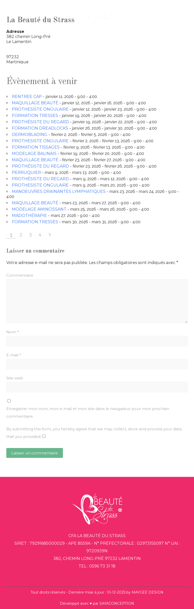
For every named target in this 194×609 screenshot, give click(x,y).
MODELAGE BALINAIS (34, 153)
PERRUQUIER (26, 172)
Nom (12, 332)
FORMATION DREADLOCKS (40, 128)
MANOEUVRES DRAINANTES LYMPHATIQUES (59, 191)
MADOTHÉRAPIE (29, 215)
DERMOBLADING (29, 134)
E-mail (13, 355)
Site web (14, 378)
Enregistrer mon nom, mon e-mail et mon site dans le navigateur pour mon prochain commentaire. (87, 412)
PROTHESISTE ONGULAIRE (40, 109)
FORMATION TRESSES (35, 115)
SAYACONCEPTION (117, 603)
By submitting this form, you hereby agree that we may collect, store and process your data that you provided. (94, 433)
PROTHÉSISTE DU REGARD (40, 121)
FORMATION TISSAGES (36, 147)
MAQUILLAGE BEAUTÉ (35, 102)
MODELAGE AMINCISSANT (39, 209)
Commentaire (19, 275)
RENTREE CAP (27, 96)
